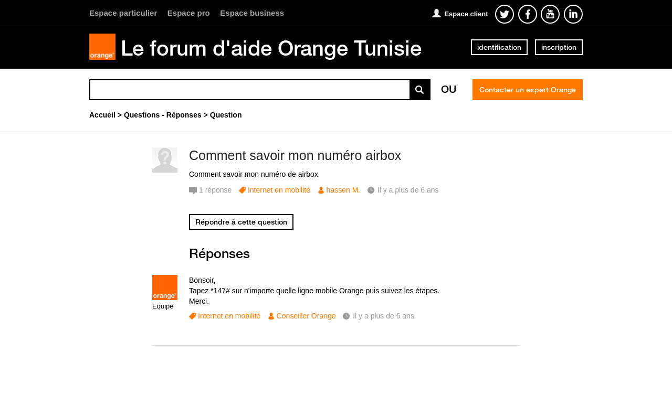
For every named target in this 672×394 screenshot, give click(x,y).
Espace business (252, 12)
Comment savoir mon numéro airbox (295, 155)
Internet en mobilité (279, 190)
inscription (558, 47)
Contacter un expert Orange (527, 89)
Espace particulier (123, 12)
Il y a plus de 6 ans (383, 316)
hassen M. (344, 190)
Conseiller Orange (306, 316)
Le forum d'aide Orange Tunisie (271, 48)
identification (499, 47)
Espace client (466, 14)
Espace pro (188, 12)
